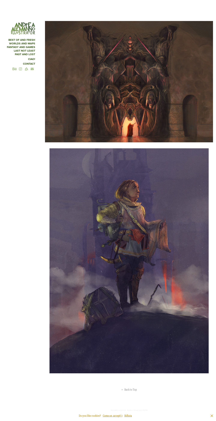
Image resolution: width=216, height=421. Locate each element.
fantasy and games (21, 47)
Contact (29, 64)
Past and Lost (25, 54)
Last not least (24, 51)
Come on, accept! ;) (112, 415)
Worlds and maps (22, 43)
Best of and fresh (21, 40)
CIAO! (31, 59)
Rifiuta (128, 415)
